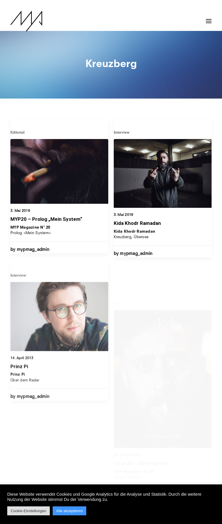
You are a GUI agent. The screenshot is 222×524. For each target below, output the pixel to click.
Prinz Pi (19, 383)
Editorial (17, 132)
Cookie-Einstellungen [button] (28, 511)
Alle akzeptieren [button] (69, 511)
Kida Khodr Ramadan (137, 223)
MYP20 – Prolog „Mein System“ (46, 219)
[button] (208, 18)
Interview (122, 132)
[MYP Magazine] (26, 21)
